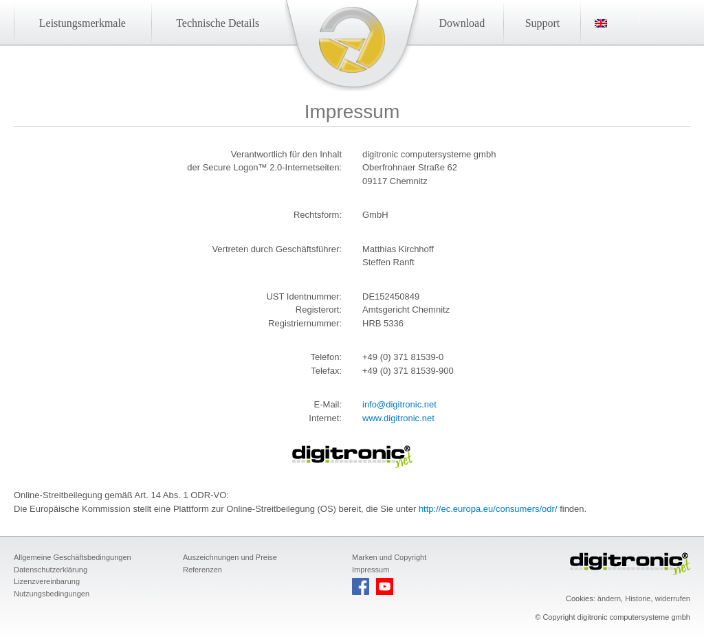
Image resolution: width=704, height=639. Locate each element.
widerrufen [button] (672, 598)
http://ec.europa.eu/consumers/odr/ (488, 509)
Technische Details (217, 23)
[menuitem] (618, 23)
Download (462, 23)
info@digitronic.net (399, 404)
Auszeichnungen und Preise (230, 557)
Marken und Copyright (389, 557)
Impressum (370, 569)
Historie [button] (637, 598)
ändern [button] (609, 598)
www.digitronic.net (398, 418)
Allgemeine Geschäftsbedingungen (72, 557)
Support (542, 23)
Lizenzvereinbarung (47, 581)
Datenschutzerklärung (50, 569)
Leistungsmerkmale (82, 23)
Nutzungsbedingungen (51, 594)
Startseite (352, 40)
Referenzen (202, 569)
